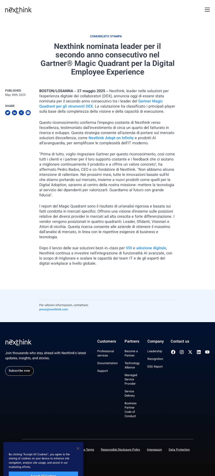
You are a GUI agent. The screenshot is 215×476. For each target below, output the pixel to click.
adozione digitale (151, 248)
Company (155, 341)
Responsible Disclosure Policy (120, 450)
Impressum (154, 450)
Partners (132, 341)
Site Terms (87, 450)
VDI (129, 248)
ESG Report (155, 367)
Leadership (154, 351)
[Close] (78, 453)
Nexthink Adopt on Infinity (111, 138)
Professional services (105, 353)
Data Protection (179, 450)
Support (102, 371)
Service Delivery (130, 394)
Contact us (180, 341)
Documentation (107, 363)
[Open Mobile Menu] (207, 10)
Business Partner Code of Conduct (131, 410)
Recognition (155, 359)
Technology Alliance (132, 365)
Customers (106, 341)
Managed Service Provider (131, 379)
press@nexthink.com (53, 309)
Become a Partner (131, 353)
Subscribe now (19, 371)
